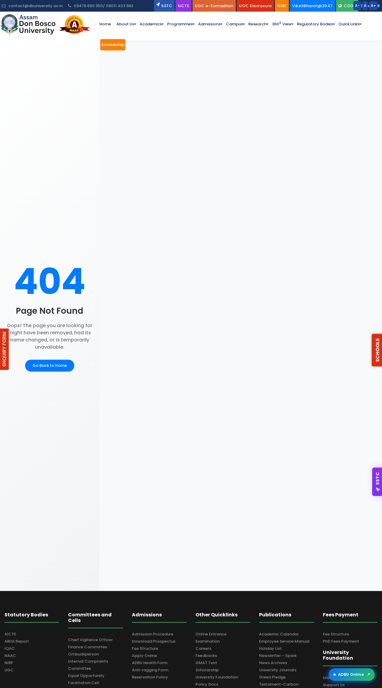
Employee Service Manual (284, 641)
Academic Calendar (279, 634)
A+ (373, 5)
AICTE (10, 634)
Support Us (334, 685)
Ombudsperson (83, 654)
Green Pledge (272, 677)
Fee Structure (145, 648)
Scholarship (207, 670)
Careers (203, 648)
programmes (180, 24)
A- (357, 5)
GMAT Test (206, 663)
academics (151, 24)
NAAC (10, 655)
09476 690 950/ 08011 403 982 (100, 6)
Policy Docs (206, 684)
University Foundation (216, 677)
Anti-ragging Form (150, 670)
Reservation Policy (150, 677)
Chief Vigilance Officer (90, 640)
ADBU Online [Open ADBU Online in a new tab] (351, 675)
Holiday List (270, 648)
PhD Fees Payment (341, 641)
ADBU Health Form (149, 663)
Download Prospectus (153, 641)
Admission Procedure (152, 634)
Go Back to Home (50, 365)
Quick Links (349, 24)
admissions (209, 24)
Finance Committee (87, 647)
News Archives (273, 663)
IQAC (9, 648)
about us (125, 24)
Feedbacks (206, 655)
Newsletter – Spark (278, 655)
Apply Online (144, 655)
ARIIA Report (16, 641)
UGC (9, 670)
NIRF (8, 663)
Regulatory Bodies (315, 24)
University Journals (277, 670)
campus (234, 24)
